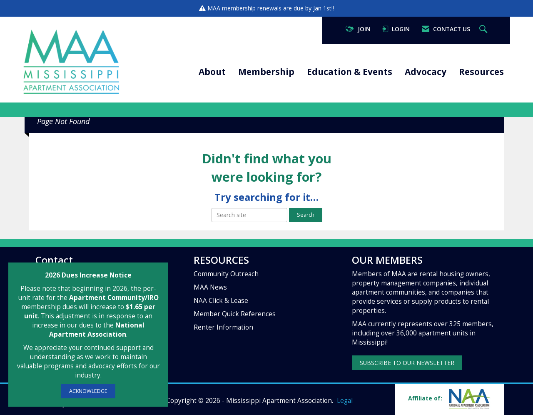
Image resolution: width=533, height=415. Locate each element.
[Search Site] (484, 29)
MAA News (210, 287)
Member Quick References (235, 314)
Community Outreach (226, 274)
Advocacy (425, 72)
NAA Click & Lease (221, 300)
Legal (345, 400)
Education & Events (349, 72)
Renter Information (223, 327)
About (212, 72)
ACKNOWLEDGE (88, 391)
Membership (266, 72)
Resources (481, 72)
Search (305, 214)
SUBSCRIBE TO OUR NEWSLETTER (407, 363)
